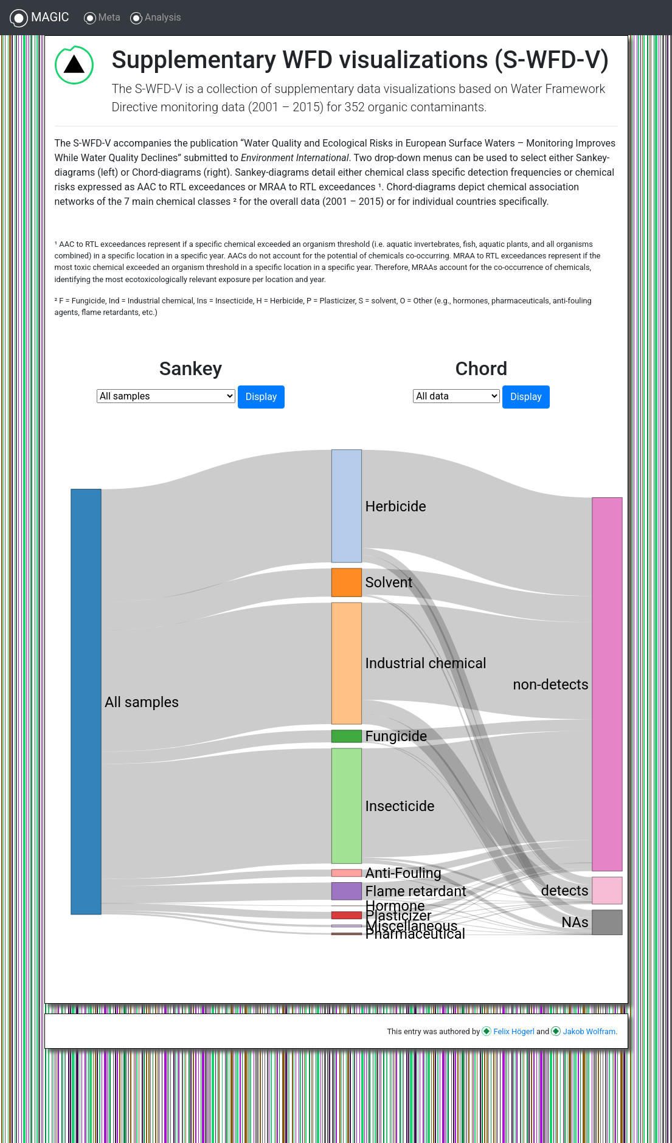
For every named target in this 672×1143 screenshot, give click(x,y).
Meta (102, 18)
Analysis (155, 18)
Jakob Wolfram (583, 1031)
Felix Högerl (508, 1031)
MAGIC (39, 18)
